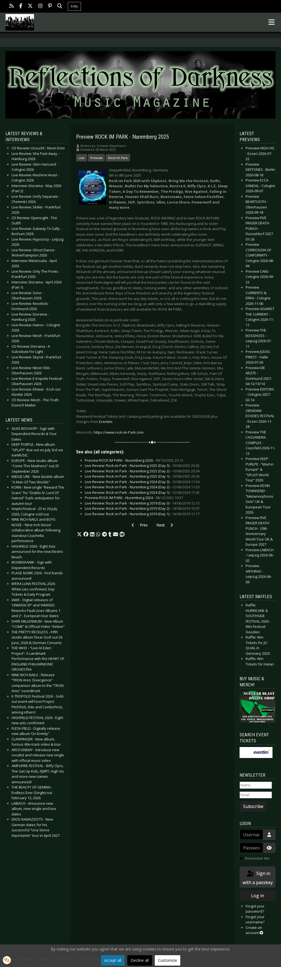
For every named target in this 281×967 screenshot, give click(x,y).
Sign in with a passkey (258, 877)
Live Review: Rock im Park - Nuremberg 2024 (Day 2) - (142, 486)
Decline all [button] (140, 960)
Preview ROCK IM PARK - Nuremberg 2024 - (134, 497)
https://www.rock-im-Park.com (119, 432)
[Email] (256, 795)
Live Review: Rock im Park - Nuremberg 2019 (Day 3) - (142, 503)
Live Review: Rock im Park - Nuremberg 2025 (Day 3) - (142, 465)
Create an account (254, 930)
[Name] (256, 785)
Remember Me (257, 858)
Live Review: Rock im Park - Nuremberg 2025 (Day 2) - (142, 471)
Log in (257, 896)
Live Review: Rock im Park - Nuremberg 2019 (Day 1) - (142, 513)
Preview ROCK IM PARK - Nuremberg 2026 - (134, 460)
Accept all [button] (112, 960)
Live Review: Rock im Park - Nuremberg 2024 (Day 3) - (142, 481)
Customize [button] (167, 960)
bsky (74, 6)
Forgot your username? (255, 919)
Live (81, 158)
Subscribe (253, 806)
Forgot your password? (255, 909)
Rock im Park (118, 158)
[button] (79, 534)
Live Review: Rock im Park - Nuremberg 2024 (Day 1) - (142, 492)
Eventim (105, 421)
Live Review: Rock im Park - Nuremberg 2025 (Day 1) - (142, 476)
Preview (96, 158)
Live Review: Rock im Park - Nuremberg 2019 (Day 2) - (142, 508)
